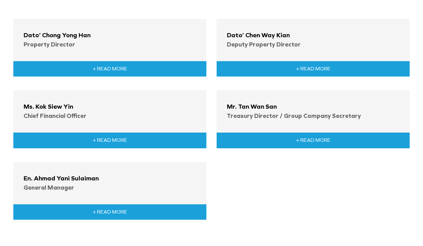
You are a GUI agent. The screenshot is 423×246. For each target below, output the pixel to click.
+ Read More (110, 69)
